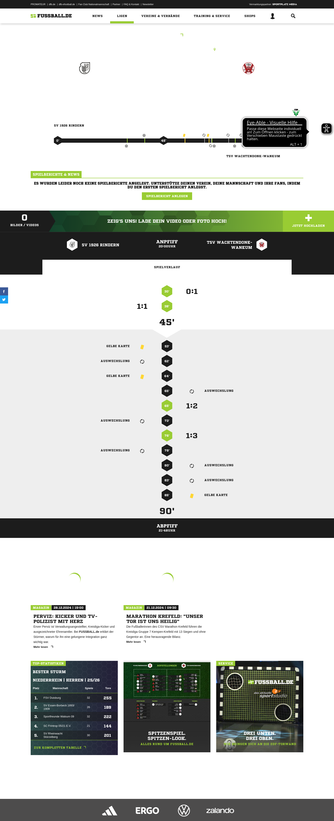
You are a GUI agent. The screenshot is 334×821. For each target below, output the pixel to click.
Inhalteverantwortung (129, 811)
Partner (116, 4)
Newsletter (148, 4)
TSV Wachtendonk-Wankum (248, 89)
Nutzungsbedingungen (84, 811)
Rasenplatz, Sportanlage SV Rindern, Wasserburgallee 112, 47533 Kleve (166, 49)
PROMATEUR (38, 4)
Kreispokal (167, 35)
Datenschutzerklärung (57, 811)
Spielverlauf (167, 267)
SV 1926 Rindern (84, 86)
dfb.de (52, 4)
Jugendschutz (107, 811)
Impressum (36, 811)
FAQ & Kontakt (131, 4)
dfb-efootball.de (67, 4)
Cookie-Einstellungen (155, 811)
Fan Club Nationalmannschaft (93, 4)
